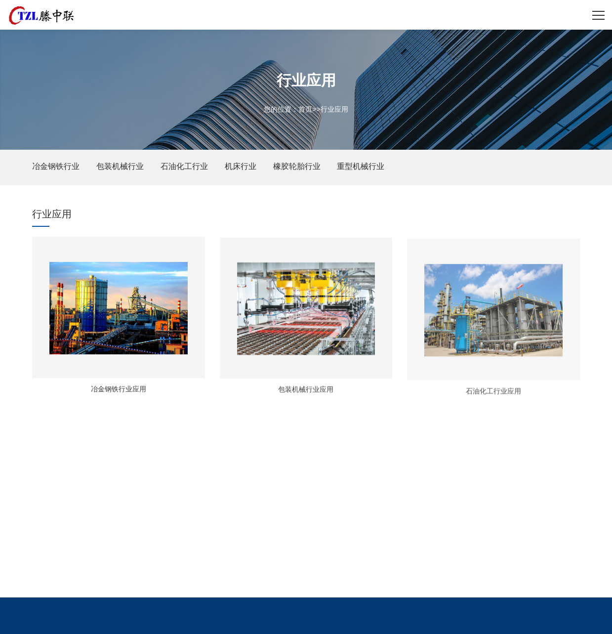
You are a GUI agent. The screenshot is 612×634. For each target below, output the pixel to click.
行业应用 (334, 109)
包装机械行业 (120, 166)
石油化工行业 (184, 166)
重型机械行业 (360, 166)
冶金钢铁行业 (56, 166)
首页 (305, 109)
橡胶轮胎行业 (297, 166)
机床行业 (240, 166)
